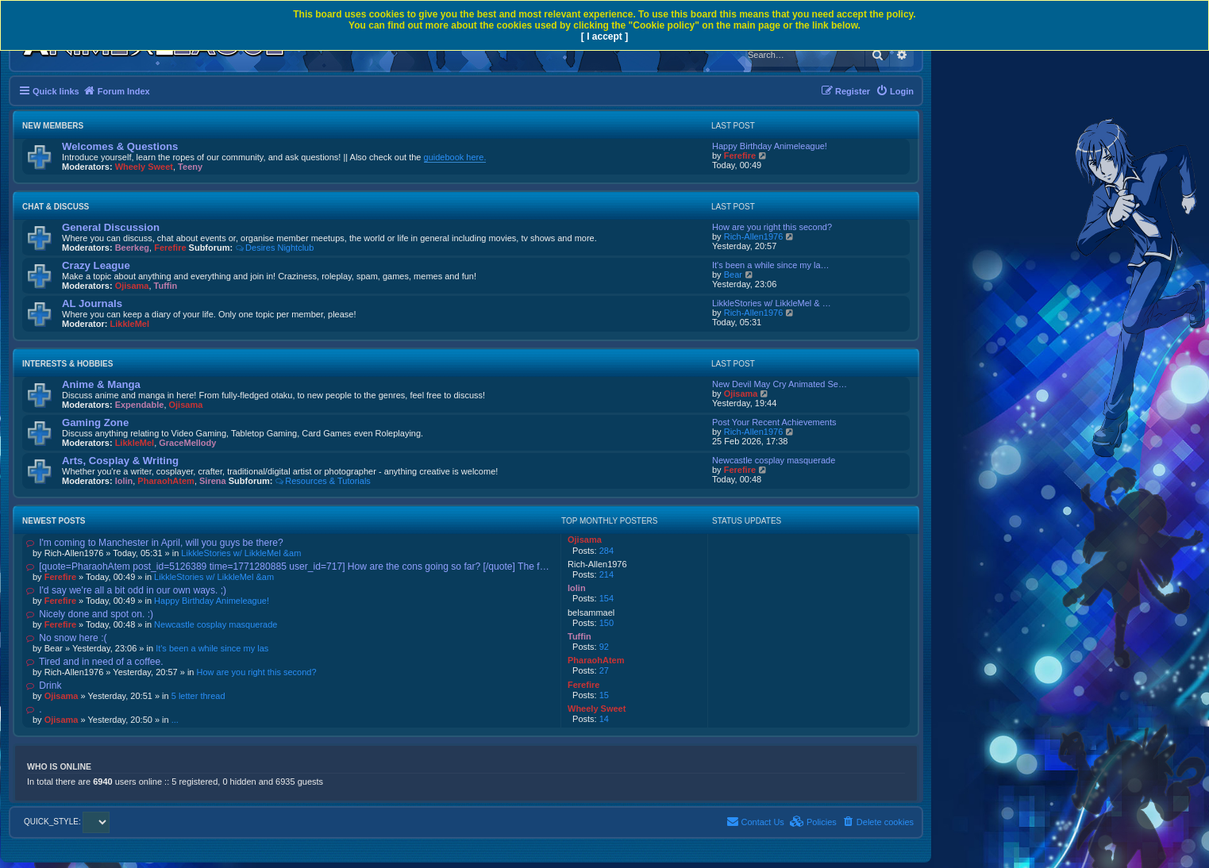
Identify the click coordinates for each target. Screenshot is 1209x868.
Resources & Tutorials (322, 481)
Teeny (190, 166)
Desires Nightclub (274, 247)
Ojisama (132, 285)
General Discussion (111, 227)
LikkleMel (130, 323)
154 (606, 598)
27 (604, 670)
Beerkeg (132, 247)
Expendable (139, 404)
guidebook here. (455, 157)
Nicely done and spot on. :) (89, 614)
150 (606, 623)
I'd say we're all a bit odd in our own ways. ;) (126, 590)
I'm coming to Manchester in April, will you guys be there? (154, 542)
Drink (43, 685)
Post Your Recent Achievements (774, 422)
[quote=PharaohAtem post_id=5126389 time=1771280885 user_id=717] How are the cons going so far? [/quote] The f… (287, 566)
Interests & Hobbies (67, 363)
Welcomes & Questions (120, 146)
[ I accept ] (604, 36)
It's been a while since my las (212, 648)
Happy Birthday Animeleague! (769, 146)
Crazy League (96, 265)
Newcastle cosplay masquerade (773, 460)
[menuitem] (895, 91)
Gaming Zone (95, 422)
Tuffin (166, 285)
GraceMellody (187, 442)
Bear (733, 274)
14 (604, 719)
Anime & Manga (101, 384)
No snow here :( (66, 637)
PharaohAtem (165, 481)
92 (604, 646)
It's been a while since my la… (771, 265)
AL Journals (92, 303)
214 (606, 574)
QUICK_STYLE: (67, 821)
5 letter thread (198, 696)
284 (606, 550)
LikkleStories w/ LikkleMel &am (241, 553)
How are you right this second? (772, 227)
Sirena (212, 481)
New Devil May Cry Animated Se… (779, 384)
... (175, 719)
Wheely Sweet (144, 166)
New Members (52, 125)
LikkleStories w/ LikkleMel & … (771, 303)
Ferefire (740, 155)
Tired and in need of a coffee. (95, 661)
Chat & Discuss (55, 206)
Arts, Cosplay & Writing (120, 461)
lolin (124, 481)
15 (604, 695)
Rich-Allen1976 (754, 236)
